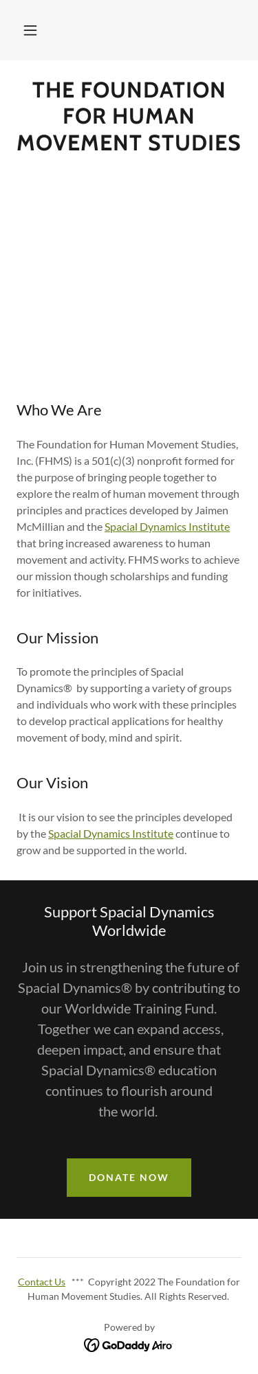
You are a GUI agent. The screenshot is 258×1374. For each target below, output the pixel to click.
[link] (129, 116)
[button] (30, 30)
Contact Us (41, 1281)
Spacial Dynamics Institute (167, 526)
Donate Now (129, 1177)
